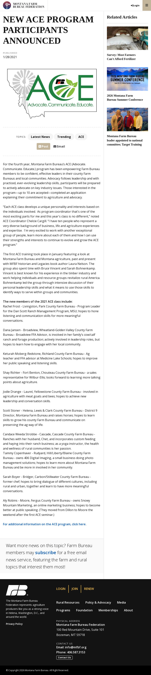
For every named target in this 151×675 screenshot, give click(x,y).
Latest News (40, 137)
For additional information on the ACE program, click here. (44, 524)
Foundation (84, 610)
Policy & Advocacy (98, 602)
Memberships (108, 610)
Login (60, 589)
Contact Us (64, 657)
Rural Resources (67, 602)
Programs (63, 610)
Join (75, 589)
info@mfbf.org (75, 647)
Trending (64, 137)
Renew (89, 589)
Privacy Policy (14, 624)
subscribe (45, 552)
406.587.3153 (76, 652)
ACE (81, 137)
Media (121, 602)
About (128, 610)
